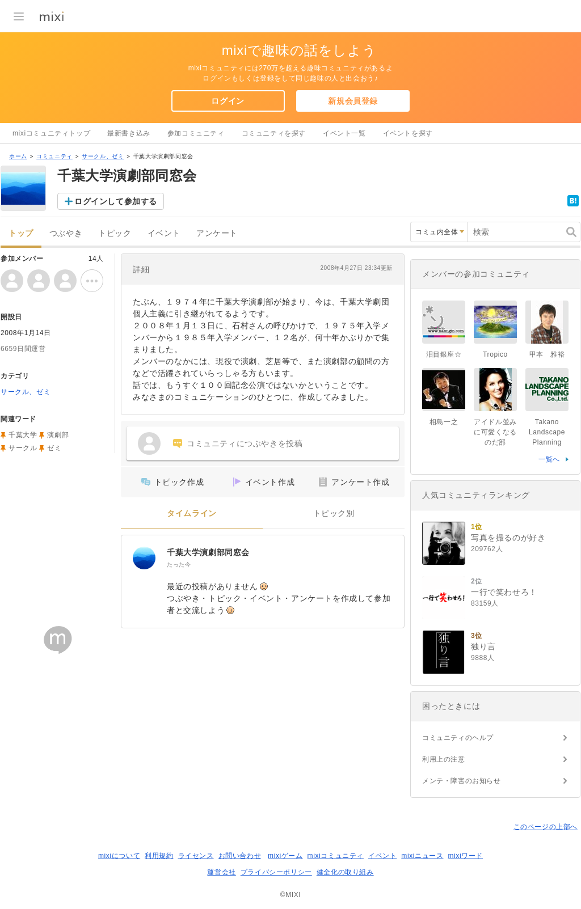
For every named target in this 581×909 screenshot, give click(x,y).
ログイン (227, 100)
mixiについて (119, 856)
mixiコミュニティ (336, 856)
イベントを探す (408, 133)
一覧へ (549, 459)
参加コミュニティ (196, 133)
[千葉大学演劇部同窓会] (144, 558)
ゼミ (54, 448)
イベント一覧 (344, 133)
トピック (114, 233)
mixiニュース (422, 856)
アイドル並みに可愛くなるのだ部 (495, 432)
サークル (23, 448)
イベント (164, 233)
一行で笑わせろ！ (504, 592)
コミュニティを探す (274, 133)
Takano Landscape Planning (547, 432)
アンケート (217, 233)
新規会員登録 (353, 100)
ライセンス (196, 856)
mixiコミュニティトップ (51, 133)
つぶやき (65, 233)
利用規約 (159, 856)
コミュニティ (54, 156)
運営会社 (221, 872)
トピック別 (334, 513)
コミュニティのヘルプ (458, 738)
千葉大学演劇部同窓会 (208, 552)
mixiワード (465, 856)
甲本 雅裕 (547, 354)
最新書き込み (128, 133)
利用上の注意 (443, 759)
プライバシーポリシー (276, 872)
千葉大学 (23, 435)
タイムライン (192, 513)
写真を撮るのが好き (508, 537)
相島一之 (444, 422)
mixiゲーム (285, 856)
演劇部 (58, 435)
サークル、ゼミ (103, 156)
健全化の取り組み (345, 872)
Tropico (495, 354)
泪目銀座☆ (444, 354)
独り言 (483, 646)
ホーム (18, 156)
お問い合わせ (240, 856)
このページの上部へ (545, 827)
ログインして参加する (115, 201)
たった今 (179, 564)
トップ (21, 233)
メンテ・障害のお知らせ (461, 781)
